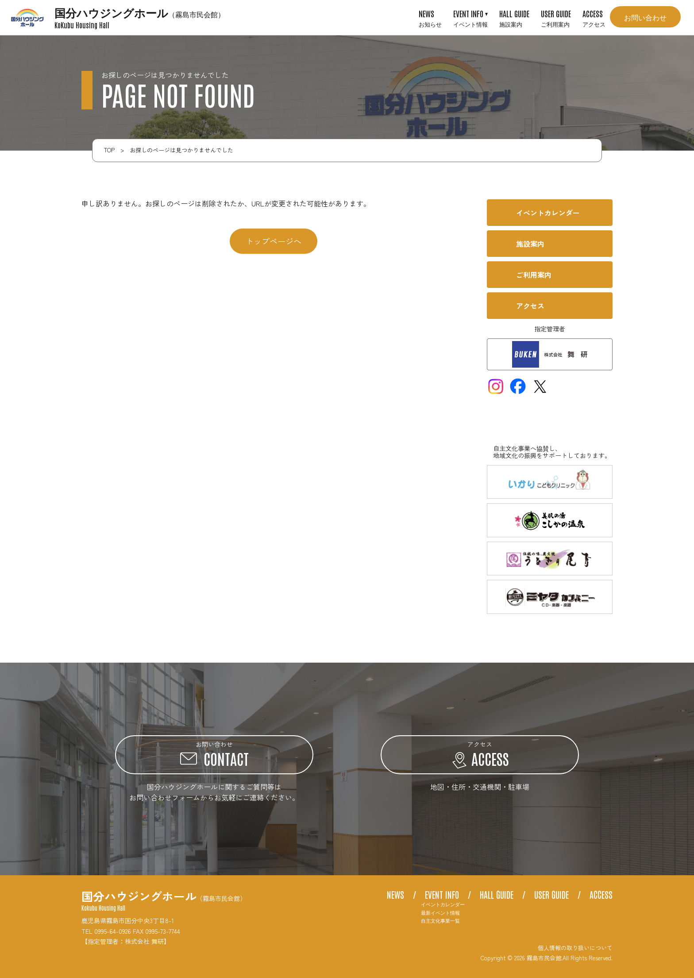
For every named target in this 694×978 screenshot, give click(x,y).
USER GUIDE (556, 17)
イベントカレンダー (443, 904)
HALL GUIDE (514, 17)
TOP (109, 150)
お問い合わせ (645, 16)
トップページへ (273, 241)
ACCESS (593, 17)
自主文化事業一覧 (440, 921)
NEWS (430, 17)
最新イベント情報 (440, 913)
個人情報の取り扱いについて (575, 947)
